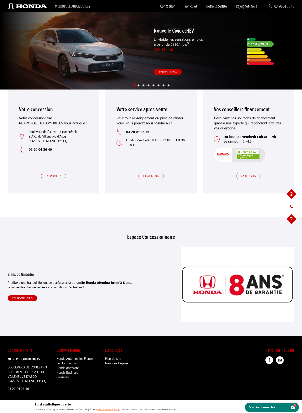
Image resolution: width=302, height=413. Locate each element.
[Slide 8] (168, 85)
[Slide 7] (163, 85)
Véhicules (191, 6)
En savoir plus (53, 176)
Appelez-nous (248, 176)
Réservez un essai (168, 72)
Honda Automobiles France (74, 358)
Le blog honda (66, 363)
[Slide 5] (153, 85)
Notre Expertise (216, 6)
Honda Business (67, 372)
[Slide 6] (158, 85)
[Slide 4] (148, 85)
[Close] (268, 403)
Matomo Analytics (108, 409)
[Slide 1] (133, 85)
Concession (167, 6)
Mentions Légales (116, 363)
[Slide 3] (143, 85)
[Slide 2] (138, 85)
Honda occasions (67, 368)
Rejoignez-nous (246, 6)
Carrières (62, 377)
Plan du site (113, 358)
